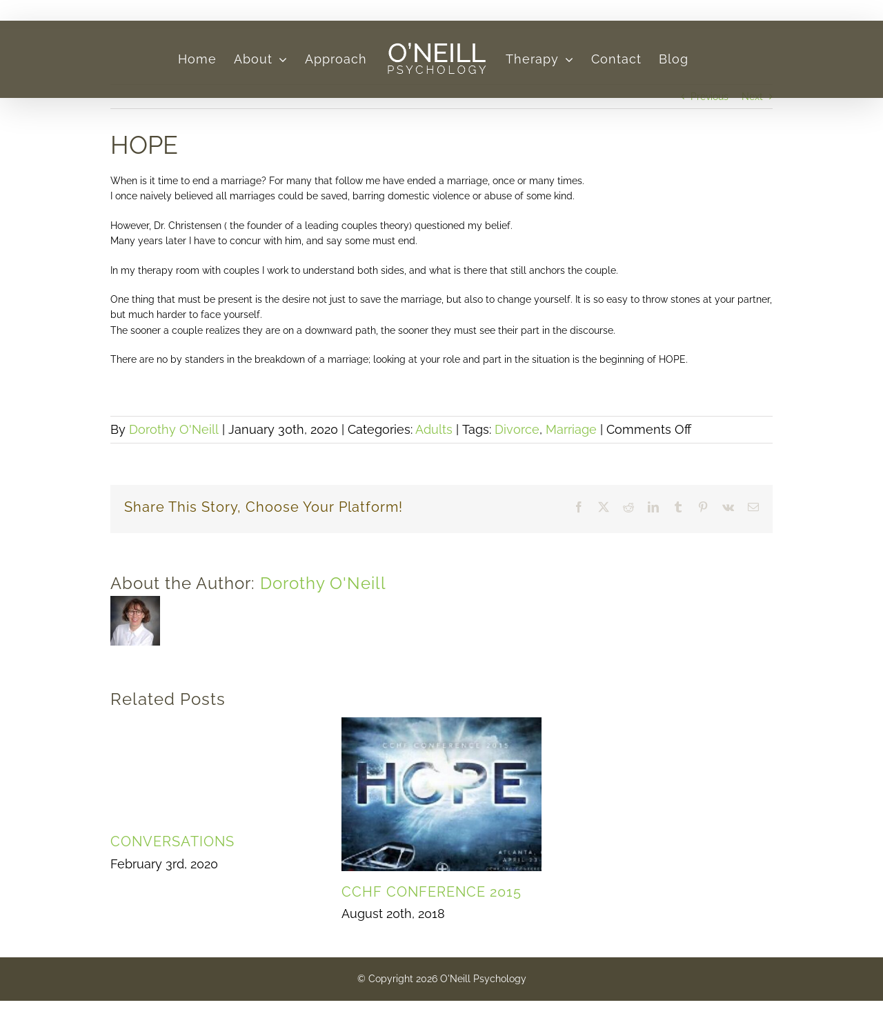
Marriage (571, 429)
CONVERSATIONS (172, 841)
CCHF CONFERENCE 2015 (431, 892)
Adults (434, 429)
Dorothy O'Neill (174, 429)
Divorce (517, 429)
